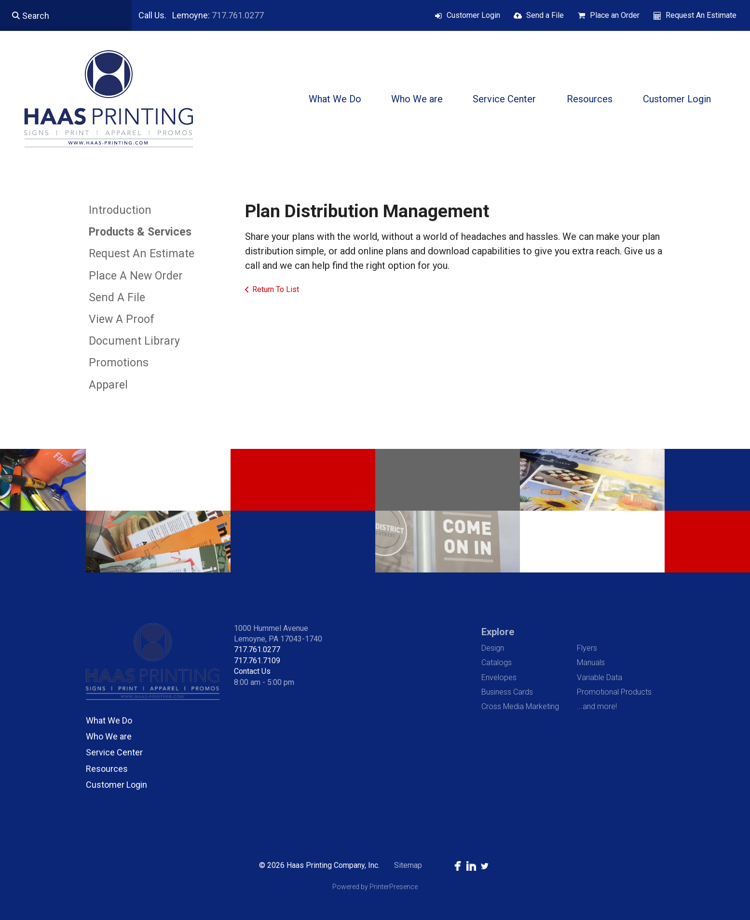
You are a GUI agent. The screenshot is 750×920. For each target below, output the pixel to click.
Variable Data (599, 677)
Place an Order (615, 15)
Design (492, 648)
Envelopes (499, 677)
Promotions (119, 362)
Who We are (417, 99)
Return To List (275, 289)
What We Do (335, 99)
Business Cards (507, 692)
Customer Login (473, 15)
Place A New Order (136, 275)
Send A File (117, 297)
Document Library (134, 341)
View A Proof (121, 319)
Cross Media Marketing (520, 706)
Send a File (545, 15)
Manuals (591, 662)
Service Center (504, 99)
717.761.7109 (257, 660)
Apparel (108, 384)
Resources (590, 99)
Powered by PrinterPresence (375, 887)
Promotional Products (614, 692)
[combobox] (66, 15)
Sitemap (408, 865)
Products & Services (140, 231)
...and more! (597, 706)
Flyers (587, 648)
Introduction (120, 210)
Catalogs (496, 662)
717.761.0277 (238, 15)
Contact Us (252, 671)
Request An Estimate (701, 15)
